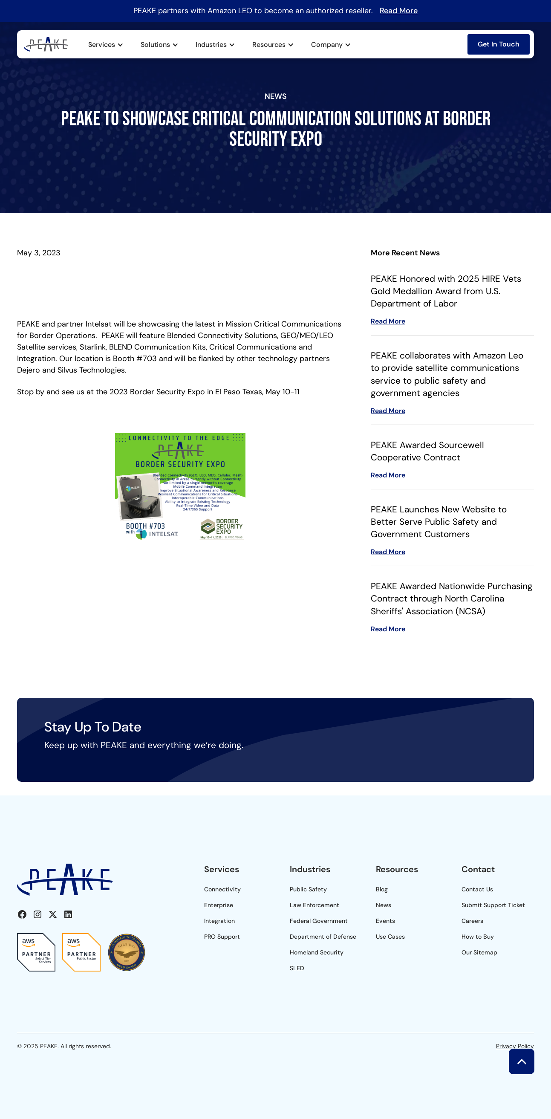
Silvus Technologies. (92, 370)
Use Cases (390, 936)
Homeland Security (316, 952)
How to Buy (478, 936)
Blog (382, 889)
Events (385, 921)
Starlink (93, 347)
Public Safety (308, 889)
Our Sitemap (479, 952)
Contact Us (477, 889)
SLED (297, 968)
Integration (219, 921)
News (383, 905)
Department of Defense (323, 936)
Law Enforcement (314, 905)
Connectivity (222, 889)
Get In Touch (498, 44)
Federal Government (319, 921)
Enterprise (218, 905)
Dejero (29, 370)
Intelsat (98, 324)
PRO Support (222, 936)
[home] (46, 44)
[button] (106, 44)
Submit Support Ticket (493, 905)
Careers (472, 921)
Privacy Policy (515, 1046)
